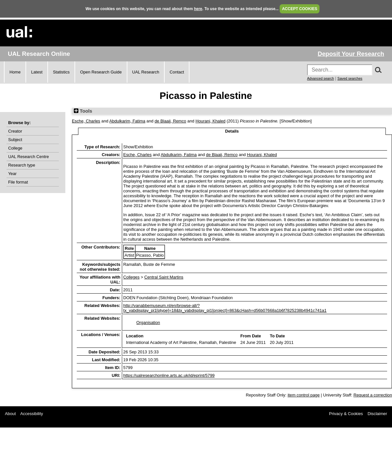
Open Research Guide (101, 72)
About (10, 413)
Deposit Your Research (351, 53)
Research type (21, 165)
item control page (303, 395)
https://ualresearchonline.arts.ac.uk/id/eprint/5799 (169, 375)
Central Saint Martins (163, 277)
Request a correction (372, 395)
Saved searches (349, 78)
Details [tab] (232, 131)
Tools (83, 111)
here (198, 9)
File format (18, 182)
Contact (177, 72)
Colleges (131, 277)
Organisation (148, 322)
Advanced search (320, 78)
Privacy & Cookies (346, 413)
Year (12, 173)
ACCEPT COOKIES (299, 9)
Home (15, 72)
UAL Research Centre (28, 156)
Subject (15, 139)
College (15, 148)
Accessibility (31, 413)
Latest (36, 72)
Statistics (61, 72)
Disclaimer (377, 413)
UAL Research (145, 72)
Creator (15, 131)
